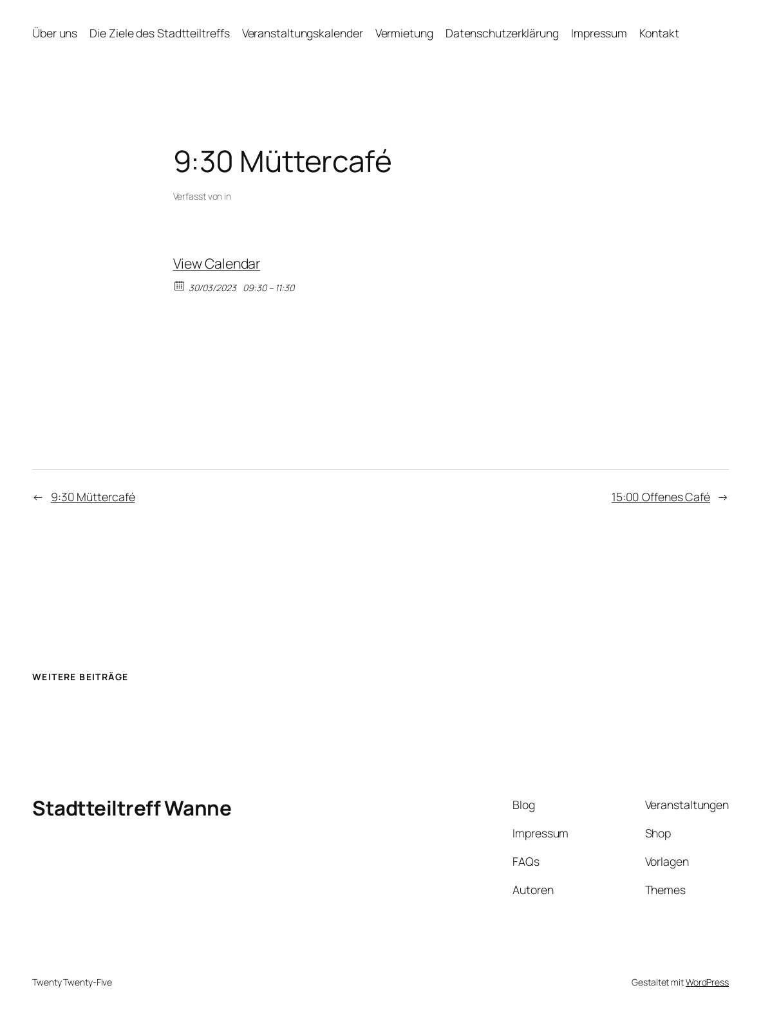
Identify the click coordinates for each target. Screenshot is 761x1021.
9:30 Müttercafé (93, 496)
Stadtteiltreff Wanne (131, 807)
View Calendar (217, 263)
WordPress (707, 982)
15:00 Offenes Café (661, 496)
